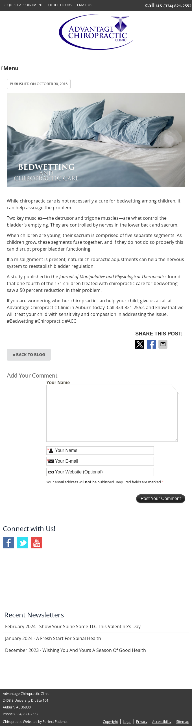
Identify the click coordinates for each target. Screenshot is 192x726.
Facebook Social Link (8, 542)
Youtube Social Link (36, 542)
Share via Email (163, 344)
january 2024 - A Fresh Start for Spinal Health (53, 638)
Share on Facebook (152, 344)
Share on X (140, 344)
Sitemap (182, 721)
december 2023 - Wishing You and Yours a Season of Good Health (75, 650)
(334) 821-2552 (177, 5)
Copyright (110, 721)
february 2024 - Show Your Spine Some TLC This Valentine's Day (73, 626)
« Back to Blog (29, 354)
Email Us (84, 5)
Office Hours (60, 5)
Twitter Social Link (22, 542)
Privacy (141, 721)
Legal (127, 721)
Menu (9, 67)
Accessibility (161, 721)
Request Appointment (23, 5)
